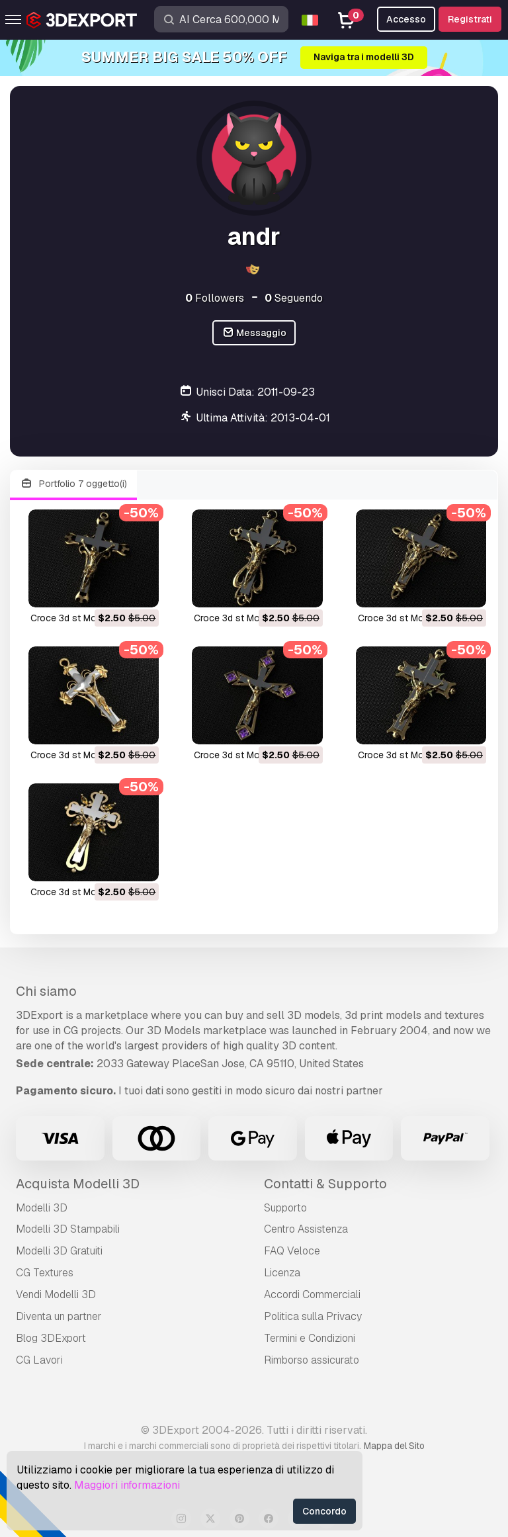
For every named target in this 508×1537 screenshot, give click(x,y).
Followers (214, 298)
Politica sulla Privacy (313, 1316)
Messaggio (254, 333)
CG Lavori (39, 1360)
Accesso (406, 19)
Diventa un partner (59, 1316)
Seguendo (294, 298)
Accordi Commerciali (312, 1294)
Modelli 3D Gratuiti (59, 1251)
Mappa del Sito (394, 1446)
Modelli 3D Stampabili (68, 1229)
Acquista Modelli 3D (78, 1183)
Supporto (285, 1208)
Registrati (470, 19)
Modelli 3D (41, 1208)
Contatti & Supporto (325, 1183)
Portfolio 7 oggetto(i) (73, 484)
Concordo (324, 1511)
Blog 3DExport (51, 1338)
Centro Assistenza (306, 1229)
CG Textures (44, 1273)
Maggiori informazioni (127, 1485)
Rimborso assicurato (311, 1360)
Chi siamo (46, 991)
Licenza (282, 1273)
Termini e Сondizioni (309, 1338)
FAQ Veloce (292, 1251)
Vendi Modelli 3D (56, 1294)
